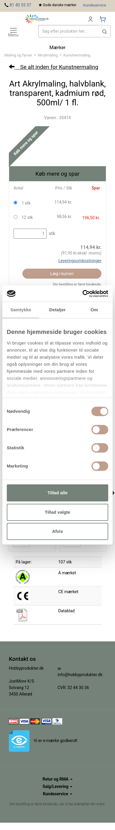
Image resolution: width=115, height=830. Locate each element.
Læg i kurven (61, 273)
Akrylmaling (48, 55)
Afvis (57, 531)
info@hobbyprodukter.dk (80, 674)
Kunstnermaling (76, 55)
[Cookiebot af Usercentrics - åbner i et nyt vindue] (82, 293)
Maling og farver (18, 55)
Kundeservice (94, 5)
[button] (105, 31)
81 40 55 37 (20, 5)
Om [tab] (94, 309)
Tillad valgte (57, 512)
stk (51, 233)
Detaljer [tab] (57, 309)
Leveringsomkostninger (79, 260)
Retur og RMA (57, 779)
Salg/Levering (58, 786)
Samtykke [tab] (20, 309)
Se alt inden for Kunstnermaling (53, 67)
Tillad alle (57, 492)
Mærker (58, 47)
